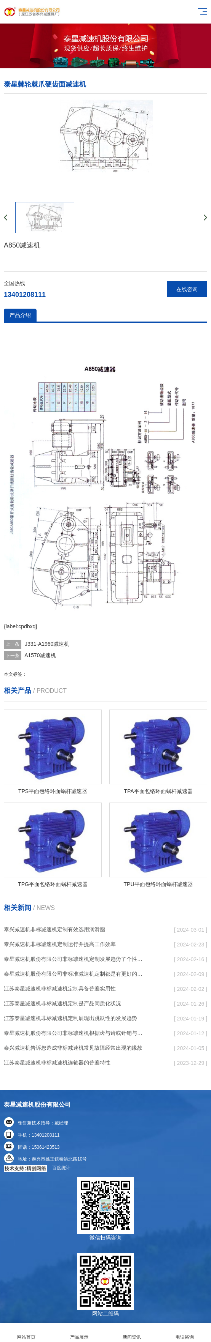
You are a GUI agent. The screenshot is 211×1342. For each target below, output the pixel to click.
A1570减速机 (40, 655)
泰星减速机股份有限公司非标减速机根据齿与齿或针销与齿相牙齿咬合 (75, 1033)
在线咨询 (187, 289)
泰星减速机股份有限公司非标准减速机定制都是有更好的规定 (75, 974)
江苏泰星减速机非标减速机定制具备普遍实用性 (60, 989)
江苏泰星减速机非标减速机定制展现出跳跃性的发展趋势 (70, 1018)
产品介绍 (20, 315)
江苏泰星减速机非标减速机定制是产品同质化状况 (62, 1003)
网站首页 (26, 1333)
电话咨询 (184, 1333)
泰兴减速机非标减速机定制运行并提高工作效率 (60, 944)
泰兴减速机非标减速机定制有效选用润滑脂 (54, 929)
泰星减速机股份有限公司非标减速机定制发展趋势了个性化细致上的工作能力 (75, 959)
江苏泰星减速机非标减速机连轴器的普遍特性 (57, 1063)
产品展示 (79, 1333)
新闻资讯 (131, 1333)
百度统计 (61, 1167)
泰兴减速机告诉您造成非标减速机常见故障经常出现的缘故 (73, 1048)
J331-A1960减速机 (47, 644)
